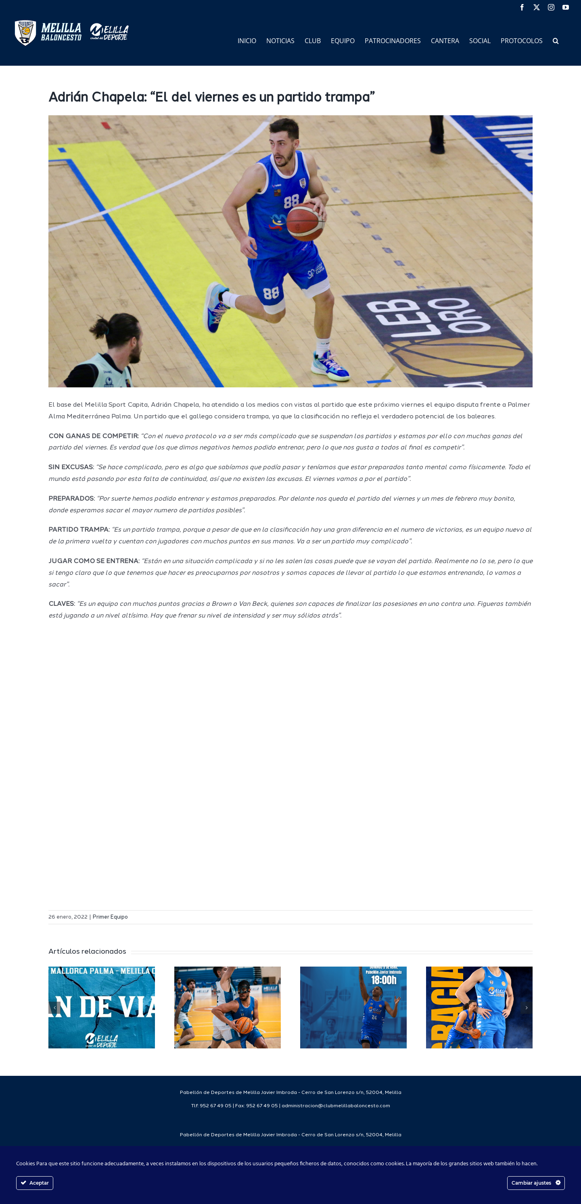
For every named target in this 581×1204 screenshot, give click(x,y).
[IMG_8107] (290, 251)
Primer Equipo (110, 917)
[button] (556, 40)
